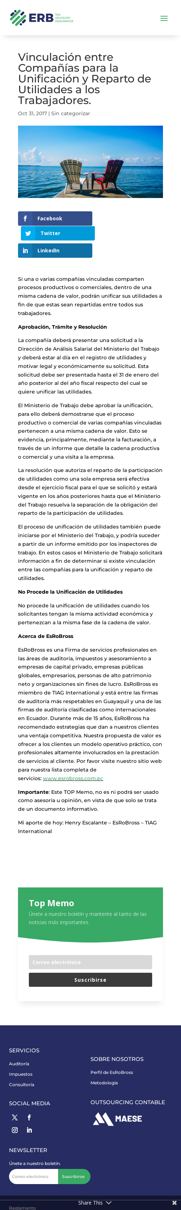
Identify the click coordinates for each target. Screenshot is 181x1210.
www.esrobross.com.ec (73, 763)
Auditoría (19, 1049)
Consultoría (21, 1069)
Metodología (104, 1068)
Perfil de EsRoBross (111, 1058)
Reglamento (22, 1193)
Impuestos (20, 1059)
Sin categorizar (70, 113)
